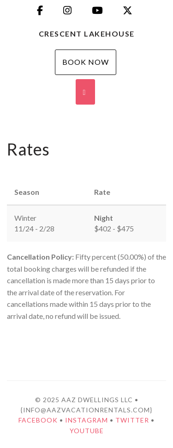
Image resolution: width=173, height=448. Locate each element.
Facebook (38, 420)
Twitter (132, 420)
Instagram (86, 420)
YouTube (87, 431)
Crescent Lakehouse (87, 33)
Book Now (85, 61)
